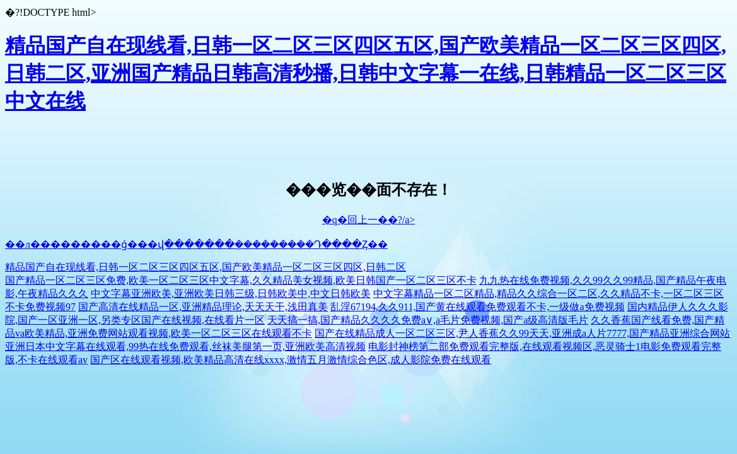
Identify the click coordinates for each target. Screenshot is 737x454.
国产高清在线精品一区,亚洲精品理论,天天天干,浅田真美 (203, 306)
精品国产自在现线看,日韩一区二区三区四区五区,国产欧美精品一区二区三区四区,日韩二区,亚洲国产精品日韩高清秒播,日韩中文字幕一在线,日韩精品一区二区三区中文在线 (365, 73)
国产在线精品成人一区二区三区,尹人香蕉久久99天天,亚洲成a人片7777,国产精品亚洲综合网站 (522, 333)
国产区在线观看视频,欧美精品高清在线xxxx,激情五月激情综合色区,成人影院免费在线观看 (290, 359)
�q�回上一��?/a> (368, 219)
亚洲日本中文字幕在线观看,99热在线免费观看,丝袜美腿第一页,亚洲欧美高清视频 (185, 346)
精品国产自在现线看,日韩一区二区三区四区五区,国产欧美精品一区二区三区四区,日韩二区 (205, 267)
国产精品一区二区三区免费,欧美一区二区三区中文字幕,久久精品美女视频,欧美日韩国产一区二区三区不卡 (241, 280)
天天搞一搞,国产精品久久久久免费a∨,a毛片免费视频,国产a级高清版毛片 (427, 320)
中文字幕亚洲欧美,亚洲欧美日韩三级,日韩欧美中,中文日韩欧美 (231, 293)
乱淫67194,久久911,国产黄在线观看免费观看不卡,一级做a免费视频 (477, 306)
